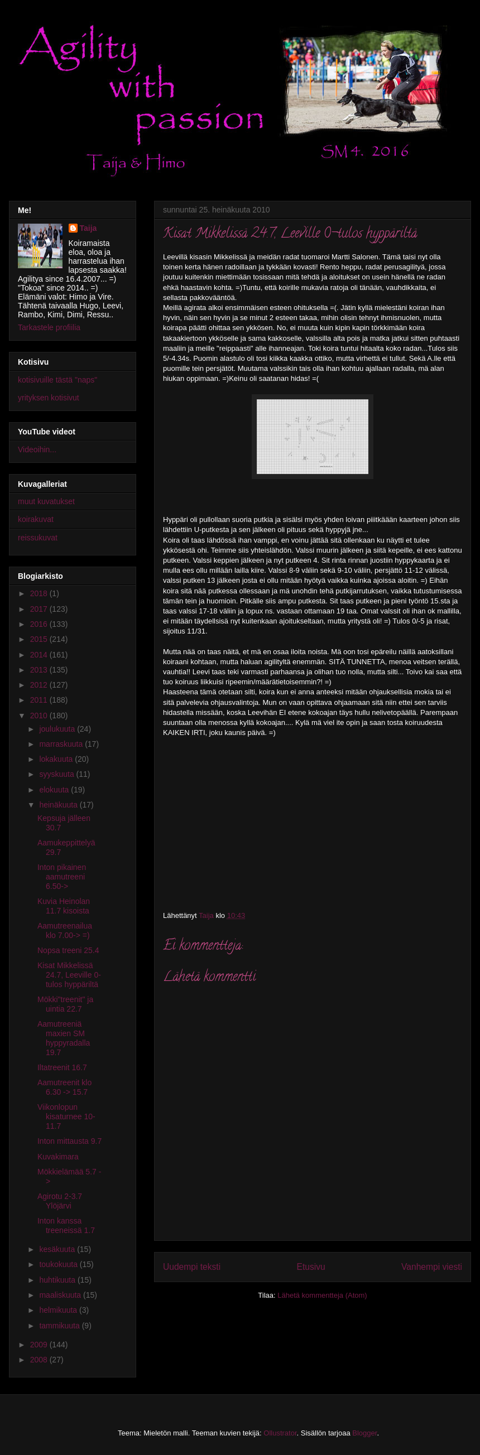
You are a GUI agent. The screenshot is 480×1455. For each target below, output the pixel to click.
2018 (40, 593)
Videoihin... (37, 449)
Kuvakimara (58, 1156)
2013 (40, 669)
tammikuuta (60, 1325)
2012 (40, 684)
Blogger (364, 1433)
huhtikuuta (58, 1279)
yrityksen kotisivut (48, 397)
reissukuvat (37, 537)
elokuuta (55, 789)
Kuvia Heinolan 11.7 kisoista (63, 906)
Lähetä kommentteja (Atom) (322, 1295)
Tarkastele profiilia (49, 327)
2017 (40, 609)
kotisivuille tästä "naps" (57, 379)
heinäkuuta (59, 804)
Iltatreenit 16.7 (62, 1067)
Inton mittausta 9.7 (69, 1141)
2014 (40, 654)
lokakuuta (57, 759)
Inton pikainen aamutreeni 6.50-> (61, 877)
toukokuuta (59, 1264)
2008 (40, 1359)
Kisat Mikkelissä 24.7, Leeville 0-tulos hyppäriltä (69, 975)
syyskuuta (57, 774)
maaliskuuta (61, 1294)
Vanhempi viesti (431, 1267)
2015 (40, 639)
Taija (88, 228)
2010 (40, 715)
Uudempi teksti (191, 1267)
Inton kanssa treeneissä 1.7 (66, 1225)
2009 (40, 1344)
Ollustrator (279, 1433)
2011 (40, 699)
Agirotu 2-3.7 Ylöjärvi (59, 1201)
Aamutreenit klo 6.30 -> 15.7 (64, 1087)
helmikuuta (59, 1310)
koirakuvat (36, 519)
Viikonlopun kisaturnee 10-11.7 (66, 1116)
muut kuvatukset (46, 501)
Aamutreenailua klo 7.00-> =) (64, 930)
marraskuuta (62, 743)
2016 (40, 624)
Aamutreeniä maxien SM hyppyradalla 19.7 (63, 1037)
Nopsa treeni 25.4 (68, 950)
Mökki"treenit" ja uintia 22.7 (65, 1004)
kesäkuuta (58, 1249)
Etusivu (311, 1267)
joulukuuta (58, 728)
